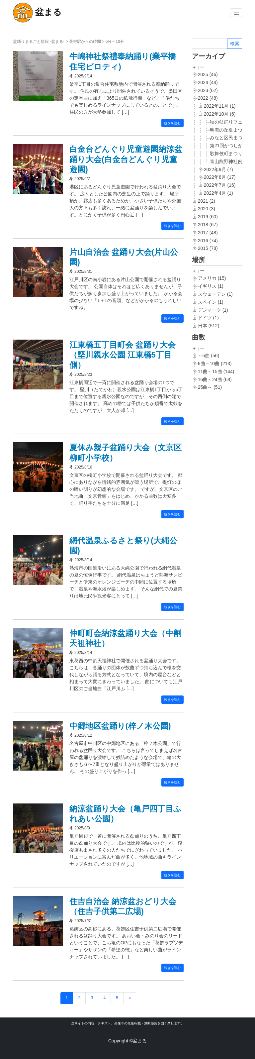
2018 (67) (208, 224)
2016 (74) (208, 240)
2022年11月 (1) (220, 106)
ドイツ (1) (208, 317)
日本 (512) (208, 325)
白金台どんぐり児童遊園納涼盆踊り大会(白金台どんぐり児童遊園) (125, 159)
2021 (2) (206, 201)
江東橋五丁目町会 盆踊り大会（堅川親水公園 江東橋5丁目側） (124, 355)
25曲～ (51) (210, 387)
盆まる (37, 13)
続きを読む (172, 123)
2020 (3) (206, 208)
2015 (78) (208, 248)
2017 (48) (208, 232)
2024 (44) (208, 82)
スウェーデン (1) (215, 294)
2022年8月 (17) (220, 177)
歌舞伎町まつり (226, 153)
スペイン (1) (210, 302)
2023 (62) (208, 90)
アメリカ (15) (212, 278)
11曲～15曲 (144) (216, 371)
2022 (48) (208, 98)
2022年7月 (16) (220, 185)
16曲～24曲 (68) (215, 379)
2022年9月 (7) (218, 169)
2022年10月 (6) (220, 114)
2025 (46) (208, 74)
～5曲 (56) (208, 355)
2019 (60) (208, 216)
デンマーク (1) (213, 310)
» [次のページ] (129, 998)
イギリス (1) (210, 286)
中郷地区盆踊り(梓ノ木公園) (122, 725)
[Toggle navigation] (236, 12)
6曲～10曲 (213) (215, 363)
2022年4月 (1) (218, 193)
